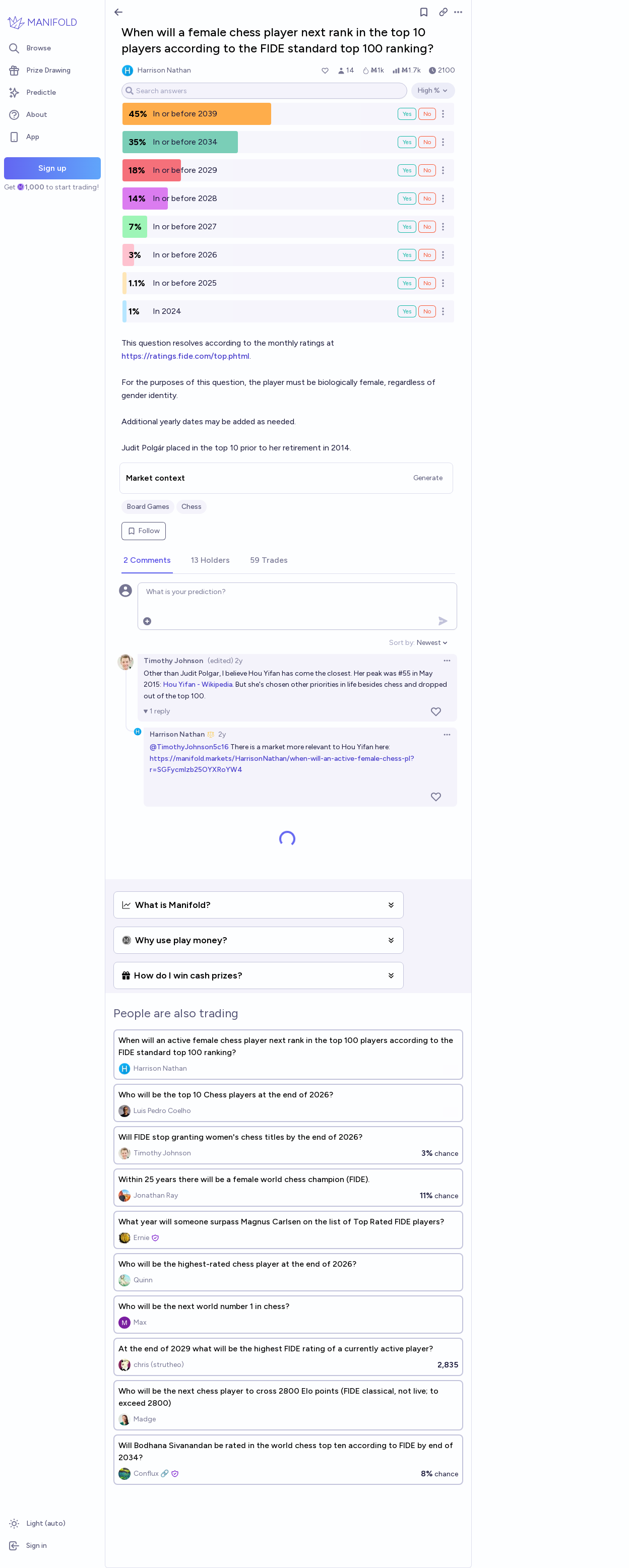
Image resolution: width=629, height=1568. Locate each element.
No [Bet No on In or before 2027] (427, 226)
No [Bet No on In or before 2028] (427, 198)
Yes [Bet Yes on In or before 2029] (407, 170)
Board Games (148, 506)
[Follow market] (424, 12)
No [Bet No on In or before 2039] (427, 113)
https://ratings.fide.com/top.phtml (185, 356)
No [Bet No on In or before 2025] (427, 283)
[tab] (147, 560)
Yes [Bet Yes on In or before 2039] (407, 113)
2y (222, 734)
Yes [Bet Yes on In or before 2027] (407, 226)
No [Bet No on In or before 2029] (427, 170)
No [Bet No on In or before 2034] (427, 142)
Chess (191, 506)
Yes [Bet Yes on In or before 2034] (407, 142)
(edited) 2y (225, 661)
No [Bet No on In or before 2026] (427, 254)
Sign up (52, 168)
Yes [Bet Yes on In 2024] (407, 311)
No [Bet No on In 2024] (427, 311)
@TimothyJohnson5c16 (189, 747)
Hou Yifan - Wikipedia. (199, 684)
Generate (428, 478)
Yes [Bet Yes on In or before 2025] (407, 283)
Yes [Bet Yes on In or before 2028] (407, 198)
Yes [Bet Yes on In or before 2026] (407, 254)
